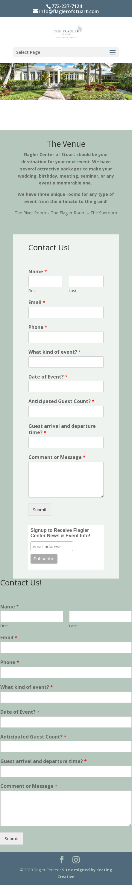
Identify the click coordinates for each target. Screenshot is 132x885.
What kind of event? (54, 352)
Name (37, 271)
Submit (39, 509)
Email (36, 302)
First (32, 290)
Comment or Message (57, 457)
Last (72, 290)
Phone (37, 327)
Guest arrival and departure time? (62, 429)
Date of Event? (48, 377)
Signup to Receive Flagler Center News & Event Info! (60, 533)
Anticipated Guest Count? (61, 401)
